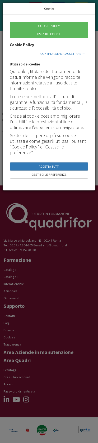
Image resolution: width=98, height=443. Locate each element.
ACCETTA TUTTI (49, 166)
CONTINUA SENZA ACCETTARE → (62, 53)
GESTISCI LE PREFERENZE (49, 174)
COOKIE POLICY (49, 26)
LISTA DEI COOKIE (49, 34)
